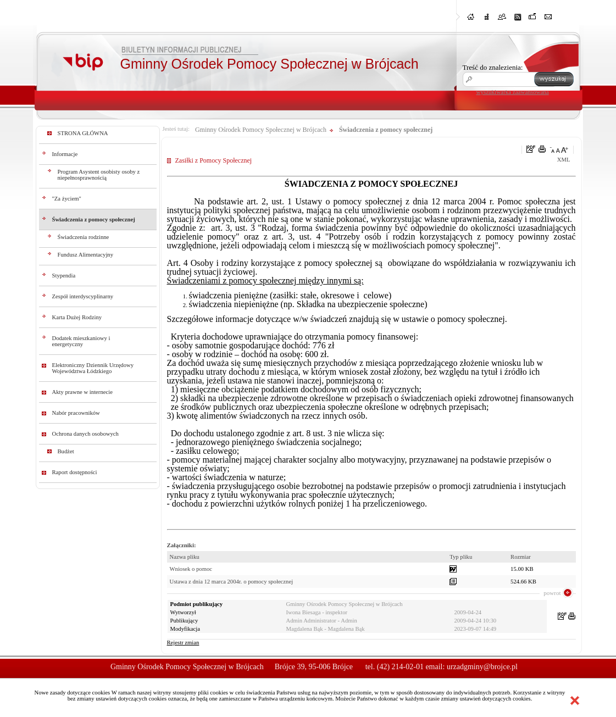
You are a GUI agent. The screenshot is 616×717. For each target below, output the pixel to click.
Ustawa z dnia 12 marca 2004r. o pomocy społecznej (231, 582)
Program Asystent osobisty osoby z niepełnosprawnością (99, 175)
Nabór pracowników (76, 413)
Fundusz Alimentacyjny (86, 255)
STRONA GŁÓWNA (83, 133)
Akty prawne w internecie (82, 392)
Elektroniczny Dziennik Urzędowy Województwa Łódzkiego (93, 368)
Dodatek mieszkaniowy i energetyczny (81, 341)
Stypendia (64, 276)
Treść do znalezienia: (493, 67)
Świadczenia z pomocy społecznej (93, 219)
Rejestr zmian (183, 643)
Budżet (66, 451)
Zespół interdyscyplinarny (83, 296)
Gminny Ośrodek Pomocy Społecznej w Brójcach (260, 130)
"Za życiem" (66, 199)
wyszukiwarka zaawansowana (512, 91)
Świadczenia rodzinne (83, 237)
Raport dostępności (74, 472)
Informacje (65, 154)
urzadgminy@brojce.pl (482, 667)
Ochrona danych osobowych (85, 434)
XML (563, 160)
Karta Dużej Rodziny (77, 317)
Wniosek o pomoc (191, 569)
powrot (551, 593)
